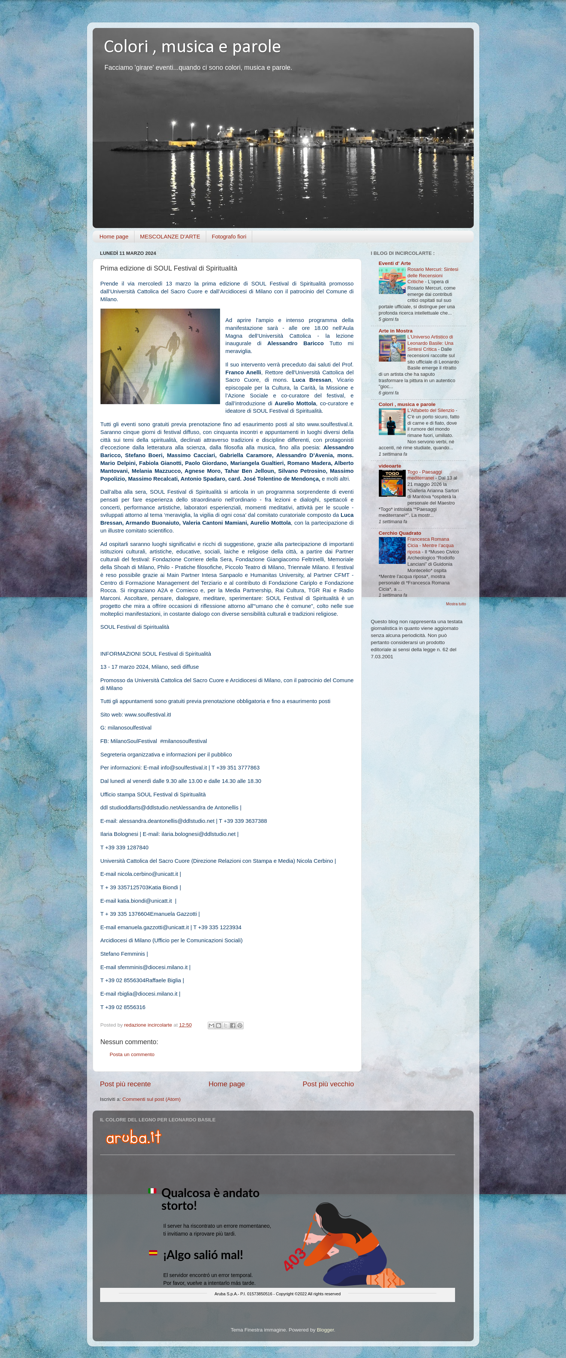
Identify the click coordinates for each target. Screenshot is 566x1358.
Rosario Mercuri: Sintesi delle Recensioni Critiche (433, 275)
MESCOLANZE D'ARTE (170, 236)
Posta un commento (132, 1054)
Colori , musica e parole (192, 47)
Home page (114, 236)
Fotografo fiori (229, 236)
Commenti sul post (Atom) (152, 1099)
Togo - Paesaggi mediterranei (425, 475)
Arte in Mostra (396, 331)
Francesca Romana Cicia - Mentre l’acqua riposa (431, 545)
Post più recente (125, 1084)
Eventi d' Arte (395, 263)
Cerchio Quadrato (400, 533)
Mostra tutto (456, 604)
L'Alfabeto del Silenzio (432, 410)
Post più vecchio (328, 1084)
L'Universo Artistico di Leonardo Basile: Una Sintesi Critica (431, 343)
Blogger (325, 1330)
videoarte (390, 466)
